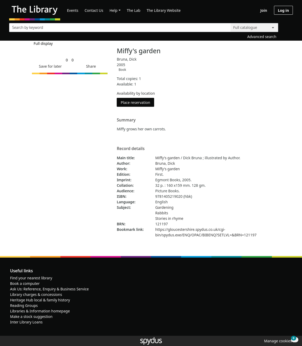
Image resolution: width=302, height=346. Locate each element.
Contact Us (94, 10)
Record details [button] (130, 148)
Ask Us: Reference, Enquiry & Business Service (49, 288)
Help (113, 10)
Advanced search (261, 36)
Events (72, 10)
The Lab (134, 10)
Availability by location (136, 93)
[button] (49, 66)
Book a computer (25, 283)
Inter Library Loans (26, 322)
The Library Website (164, 10)
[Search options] (254, 27)
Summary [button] (126, 120)
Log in (283, 10)
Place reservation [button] (137, 102)
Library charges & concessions (36, 294)
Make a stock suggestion (31, 316)
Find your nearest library (31, 277)
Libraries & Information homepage (40, 310)
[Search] (287, 26)
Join (263, 10)
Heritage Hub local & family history (40, 299)
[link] (67, 59)
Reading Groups (24, 305)
